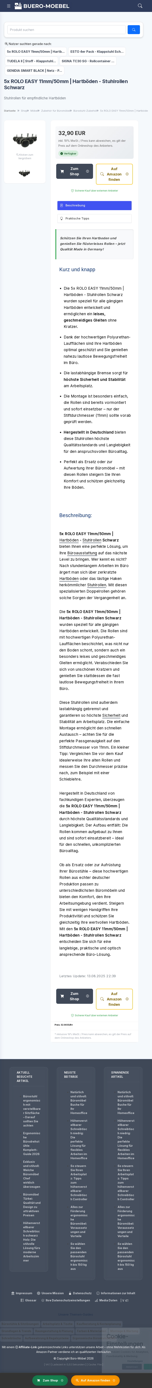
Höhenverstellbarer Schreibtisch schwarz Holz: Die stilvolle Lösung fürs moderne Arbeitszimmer (31, 1241)
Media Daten (106, 1300)
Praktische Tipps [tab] (74, 218)
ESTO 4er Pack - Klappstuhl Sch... (97, 52)
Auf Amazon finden (111, 174)
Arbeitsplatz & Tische (58, 1324)
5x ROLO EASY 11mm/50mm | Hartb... (36, 52)
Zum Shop (69, 171)
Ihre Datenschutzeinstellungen (65, 1300)
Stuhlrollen (92, 540)
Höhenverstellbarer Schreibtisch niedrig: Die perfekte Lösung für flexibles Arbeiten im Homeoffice (78, 1139)
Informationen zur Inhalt (115, 1293)
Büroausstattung (82, 553)
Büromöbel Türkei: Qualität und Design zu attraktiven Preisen (32, 1205)
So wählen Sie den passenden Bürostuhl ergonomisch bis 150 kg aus (79, 1256)
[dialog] (118, 1350)
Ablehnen (115, 1366)
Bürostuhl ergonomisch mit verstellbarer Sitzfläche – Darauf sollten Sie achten (32, 1111)
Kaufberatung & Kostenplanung (99, 1324)
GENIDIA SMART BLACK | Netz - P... (34, 71)
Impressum (21, 1293)
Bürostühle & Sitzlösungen (20, 1324)
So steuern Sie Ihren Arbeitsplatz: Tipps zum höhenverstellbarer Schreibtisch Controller (78, 1182)
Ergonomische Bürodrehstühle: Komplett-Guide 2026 (31, 1143)
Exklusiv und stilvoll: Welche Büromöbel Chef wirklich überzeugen (31, 1174)
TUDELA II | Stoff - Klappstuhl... (31, 61)
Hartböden (69, 540)
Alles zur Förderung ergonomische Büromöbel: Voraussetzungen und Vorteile (79, 1221)
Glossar (28, 1300)
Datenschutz (80, 1293)
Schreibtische (11, 1338)
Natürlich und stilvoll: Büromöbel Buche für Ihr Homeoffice (78, 1102)
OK (137, 1366)
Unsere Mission (50, 1293)
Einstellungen (117, 1361)
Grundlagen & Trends (16, 1331)
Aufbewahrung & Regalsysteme (47, 1338)
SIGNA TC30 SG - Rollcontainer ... (88, 61)
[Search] (140, 6)
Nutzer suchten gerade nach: (28, 44)
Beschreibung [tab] (72, 205)
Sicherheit (111, 715)
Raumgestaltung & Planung (54, 1331)
